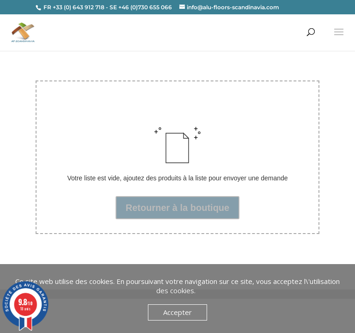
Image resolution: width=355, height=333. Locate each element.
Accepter (177, 312)
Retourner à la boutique (177, 208)
